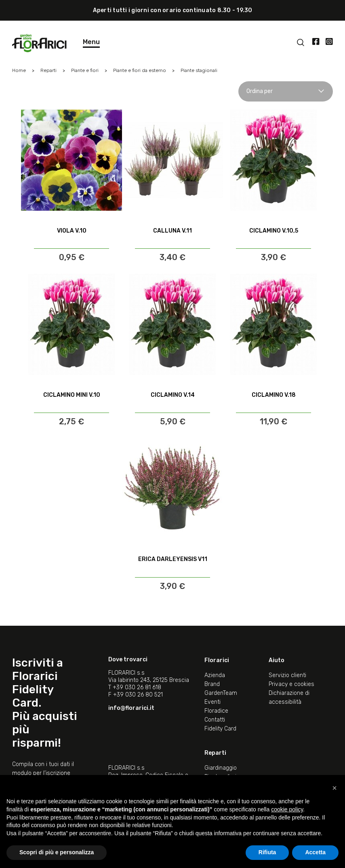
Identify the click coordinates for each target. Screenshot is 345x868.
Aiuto (276, 660)
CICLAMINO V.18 (274, 395)
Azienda (214, 675)
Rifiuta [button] (267, 852)
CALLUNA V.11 (172, 230)
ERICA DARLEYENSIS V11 (172, 559)
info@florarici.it (131, 708)
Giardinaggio (220, 767)
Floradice (216, 710)
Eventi (212, 702)
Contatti (214, 719)
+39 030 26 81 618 (137, 687)
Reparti (215, 752)
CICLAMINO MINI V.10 (71, 395)
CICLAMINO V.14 (173, 395)
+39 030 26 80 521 (138, 694)
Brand (212, 684)
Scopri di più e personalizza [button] (56, 852)
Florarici (216, 660)
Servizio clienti (287, 675)
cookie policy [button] (287, 809)
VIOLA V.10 (71, 230)
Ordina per (285, 91)
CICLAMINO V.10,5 (273, 230)
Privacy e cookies (291, 684)
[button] (334, 787)
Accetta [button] (315, 852)
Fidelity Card (220, 728)
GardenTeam (220, 693)
